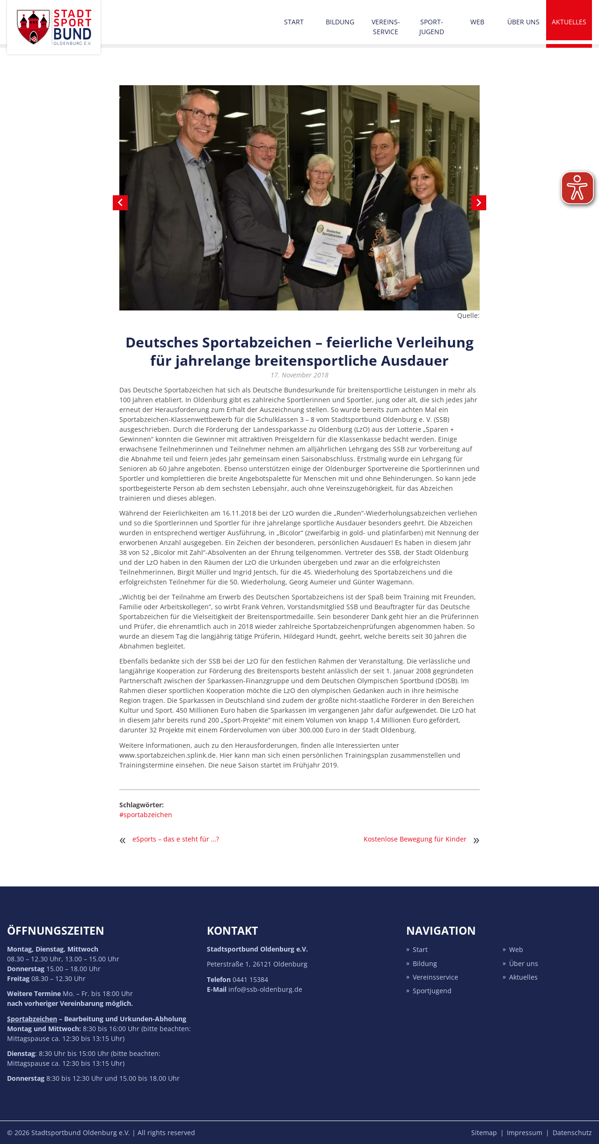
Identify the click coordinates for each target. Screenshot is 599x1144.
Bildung (340, 21)
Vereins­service (386, 26)
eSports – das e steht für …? (175, 838)
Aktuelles (569, 21)
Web (477, 21)
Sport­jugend (431, 26)
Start (294, 21)
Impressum (524, 1132)
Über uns (523, 21)
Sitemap (484, 1132)
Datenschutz (572, 1132)
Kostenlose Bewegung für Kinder (415, 838)
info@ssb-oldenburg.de (265, 989)
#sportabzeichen (145, 814)
